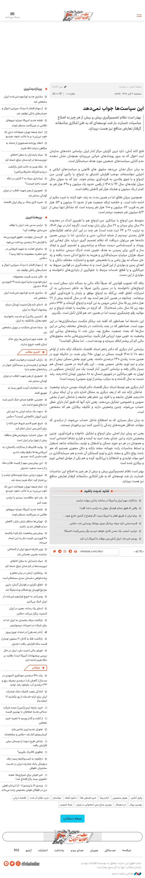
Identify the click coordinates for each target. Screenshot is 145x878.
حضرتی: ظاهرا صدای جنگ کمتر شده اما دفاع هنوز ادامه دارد (24, 402)
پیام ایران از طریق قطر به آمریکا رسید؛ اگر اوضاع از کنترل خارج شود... (100, 515)
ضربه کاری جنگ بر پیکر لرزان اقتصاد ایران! (25, 205)
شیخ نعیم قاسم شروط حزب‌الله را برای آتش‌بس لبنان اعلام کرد (26, 426)
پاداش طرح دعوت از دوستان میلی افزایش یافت (26, 743)
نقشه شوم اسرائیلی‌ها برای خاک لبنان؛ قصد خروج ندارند (27, 342)
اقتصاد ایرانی (19, 798)
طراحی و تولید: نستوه (126, 874)
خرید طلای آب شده (39, 798)
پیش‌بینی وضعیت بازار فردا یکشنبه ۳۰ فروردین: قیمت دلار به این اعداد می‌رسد (26, 538)
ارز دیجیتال (121, 805)
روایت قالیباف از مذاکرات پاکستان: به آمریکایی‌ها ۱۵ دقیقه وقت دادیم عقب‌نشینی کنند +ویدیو (24, 452)
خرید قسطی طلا (88, 798)
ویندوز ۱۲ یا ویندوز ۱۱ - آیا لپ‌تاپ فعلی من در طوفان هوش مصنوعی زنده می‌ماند (24, 787)
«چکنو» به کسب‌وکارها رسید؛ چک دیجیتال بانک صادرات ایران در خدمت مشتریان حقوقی (26, 763)
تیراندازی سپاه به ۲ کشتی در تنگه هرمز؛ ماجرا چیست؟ (27, 181)
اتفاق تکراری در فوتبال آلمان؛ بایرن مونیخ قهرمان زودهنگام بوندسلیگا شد (26, 587)
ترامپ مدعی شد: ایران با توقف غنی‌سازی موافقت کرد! (28, 227)
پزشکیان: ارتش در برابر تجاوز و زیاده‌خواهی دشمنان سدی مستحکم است (25, 575)
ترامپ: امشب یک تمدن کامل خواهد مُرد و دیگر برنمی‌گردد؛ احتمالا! (100, 531)
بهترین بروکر (136, 805)
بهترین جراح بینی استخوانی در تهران (94, 805)
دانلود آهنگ (71, 798)
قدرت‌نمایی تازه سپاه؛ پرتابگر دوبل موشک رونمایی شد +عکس (103, 523)
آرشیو (29, 850)
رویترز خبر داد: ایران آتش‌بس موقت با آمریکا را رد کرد (108, 538)
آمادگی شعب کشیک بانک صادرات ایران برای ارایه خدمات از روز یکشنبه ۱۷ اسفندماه (26, 696)
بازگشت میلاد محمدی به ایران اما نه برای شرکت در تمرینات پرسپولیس (25, 623)
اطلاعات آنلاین (77, 15)
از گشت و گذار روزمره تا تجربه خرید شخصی (26, 720)
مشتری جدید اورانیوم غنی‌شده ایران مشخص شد (25, 295)
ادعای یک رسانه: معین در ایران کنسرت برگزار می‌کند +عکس (28, 611)
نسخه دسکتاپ (72, 818)
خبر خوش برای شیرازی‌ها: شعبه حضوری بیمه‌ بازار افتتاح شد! (27, 777)
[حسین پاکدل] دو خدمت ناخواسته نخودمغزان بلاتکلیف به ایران (25, 318)
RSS (16, 850)
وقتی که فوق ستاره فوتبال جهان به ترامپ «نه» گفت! (108, 508)
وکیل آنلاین (136, 798)
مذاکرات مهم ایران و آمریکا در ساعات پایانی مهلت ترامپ (106, 500)
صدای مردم (77, 850)
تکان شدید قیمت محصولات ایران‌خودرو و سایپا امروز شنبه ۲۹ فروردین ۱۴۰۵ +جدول (24, 281)
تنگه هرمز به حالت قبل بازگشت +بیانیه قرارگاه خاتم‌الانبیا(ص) (27, 169)
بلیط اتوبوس (66, 805)
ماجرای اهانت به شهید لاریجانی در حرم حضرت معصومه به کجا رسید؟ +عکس (26, 253)
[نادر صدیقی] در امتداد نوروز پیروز (24, 632)
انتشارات (43, 850)
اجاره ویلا (104, 798)
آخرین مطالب (32, 352)
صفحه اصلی (135, 87)
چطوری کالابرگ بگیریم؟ (30, 752)
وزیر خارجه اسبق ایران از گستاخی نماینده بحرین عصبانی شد (27, 552)
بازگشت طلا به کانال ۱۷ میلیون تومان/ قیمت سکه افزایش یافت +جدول (24, 641)
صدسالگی (110, 850)
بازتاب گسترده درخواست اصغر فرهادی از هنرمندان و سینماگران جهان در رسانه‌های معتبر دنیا (24, 364)
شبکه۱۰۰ (126, 850)
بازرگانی (36, 668)
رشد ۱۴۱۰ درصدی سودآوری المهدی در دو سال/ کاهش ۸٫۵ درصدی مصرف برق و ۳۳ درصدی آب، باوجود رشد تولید (24, 680)
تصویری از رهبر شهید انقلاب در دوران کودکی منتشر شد (25, 193)
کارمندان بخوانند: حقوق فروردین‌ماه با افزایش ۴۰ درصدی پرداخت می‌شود (25, 239)
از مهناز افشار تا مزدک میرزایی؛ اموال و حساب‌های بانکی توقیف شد (24, 111)
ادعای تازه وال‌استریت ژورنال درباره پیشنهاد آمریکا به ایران (26, 307)
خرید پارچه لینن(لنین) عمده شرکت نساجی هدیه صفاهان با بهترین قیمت (25, 709)
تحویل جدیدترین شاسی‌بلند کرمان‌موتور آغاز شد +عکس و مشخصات (25, 732)
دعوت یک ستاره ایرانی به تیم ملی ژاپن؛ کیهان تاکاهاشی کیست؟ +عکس (26, 414)
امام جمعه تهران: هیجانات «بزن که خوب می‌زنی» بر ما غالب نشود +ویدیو (25, 134)
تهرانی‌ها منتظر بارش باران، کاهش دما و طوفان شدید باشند (26, 524)
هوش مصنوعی (120, 798)
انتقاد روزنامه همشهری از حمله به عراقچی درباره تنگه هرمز (26, 145)
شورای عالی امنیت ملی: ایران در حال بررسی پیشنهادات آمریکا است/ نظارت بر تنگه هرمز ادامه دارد (25, 655)
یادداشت (59, 850)
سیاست (122, 87)
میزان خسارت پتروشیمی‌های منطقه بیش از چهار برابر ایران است (25, 438)
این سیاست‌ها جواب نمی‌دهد (113, 108)
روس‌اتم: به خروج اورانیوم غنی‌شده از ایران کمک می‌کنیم (25, 599)
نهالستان (57, 798)
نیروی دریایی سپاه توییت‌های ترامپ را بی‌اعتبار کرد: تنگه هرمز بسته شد (24, 477)
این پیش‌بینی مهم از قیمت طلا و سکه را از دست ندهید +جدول (24, 465)
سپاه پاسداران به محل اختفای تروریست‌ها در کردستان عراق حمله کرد (26, 157)
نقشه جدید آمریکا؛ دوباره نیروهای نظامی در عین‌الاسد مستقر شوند (26, 123)
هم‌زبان (94, 850)
